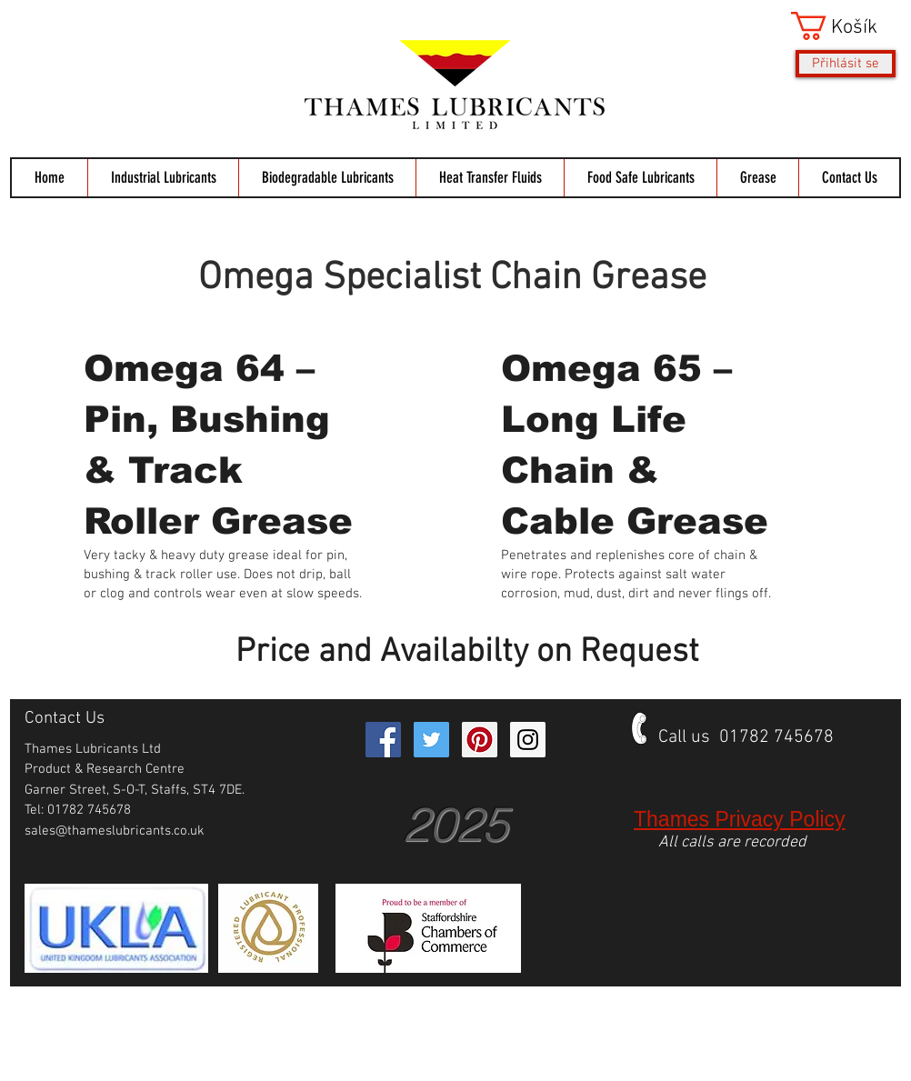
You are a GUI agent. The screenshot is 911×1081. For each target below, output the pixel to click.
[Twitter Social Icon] (431, 739)
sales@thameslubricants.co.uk (115, 831)
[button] (843, 26)
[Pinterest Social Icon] (479, 739)
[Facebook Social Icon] (383, 739)
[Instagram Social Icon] (528, 739)
